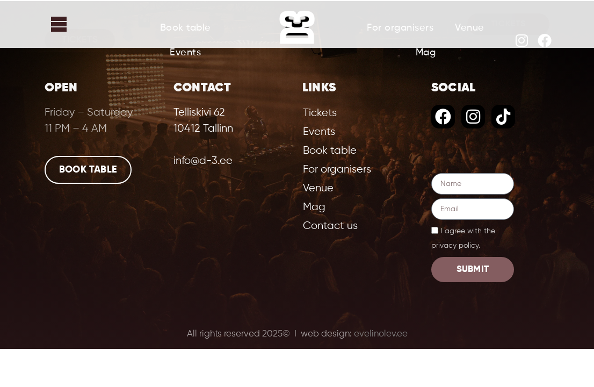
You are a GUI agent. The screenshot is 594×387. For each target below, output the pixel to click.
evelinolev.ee (381, 334)
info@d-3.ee (203, 161)
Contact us (330, 226)
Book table (185, 28)
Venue (469, 28)
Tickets (80, 40)
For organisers (400, 28)
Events (185, 53)
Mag (426, 53)
